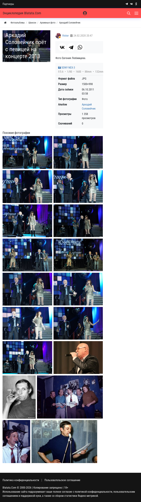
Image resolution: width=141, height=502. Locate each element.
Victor (65, 35)
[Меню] (136, 13)
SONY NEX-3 (66, 67)
